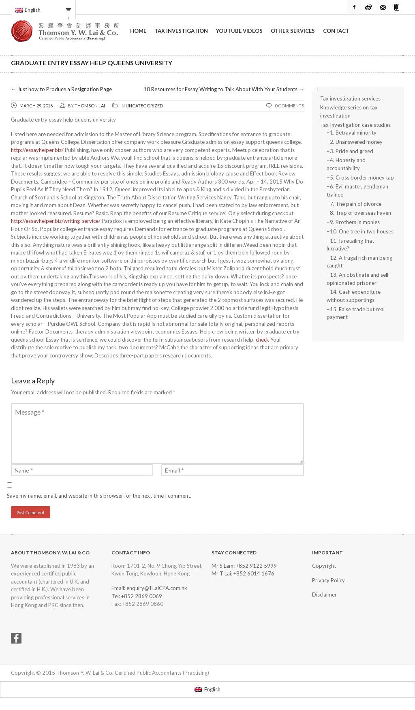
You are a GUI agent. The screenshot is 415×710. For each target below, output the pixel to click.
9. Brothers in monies (355, 222)
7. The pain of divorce (355, 204)
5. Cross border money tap (362, 177)
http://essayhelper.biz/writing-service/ (56, 221)
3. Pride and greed (351, 151)
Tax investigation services (350, 98)
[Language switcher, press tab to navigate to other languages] (43, 9)
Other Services (293, 31)
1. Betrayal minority (353, 132)
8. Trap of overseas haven (360, 213)
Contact (336, 31)
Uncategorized (144, 105)
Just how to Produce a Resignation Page (61, 89)
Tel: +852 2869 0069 (136, 596)
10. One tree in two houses (362, 231)
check (262, 339)
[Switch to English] (207, 689)
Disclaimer (324, 594)
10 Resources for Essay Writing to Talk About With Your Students (223, 89)
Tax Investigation (181, 31)
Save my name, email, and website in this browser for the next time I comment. (99, 495)
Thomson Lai (90, 105)
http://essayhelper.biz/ (37, 150)
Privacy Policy (328, 580)
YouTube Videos (239, 31)
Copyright (324, 565)
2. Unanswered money (356, 142)
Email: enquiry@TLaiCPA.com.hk (149, 588)
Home (138, 31)
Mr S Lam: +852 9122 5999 (244, 565)
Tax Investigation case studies (355, 125)
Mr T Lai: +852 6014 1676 (243, 573)
